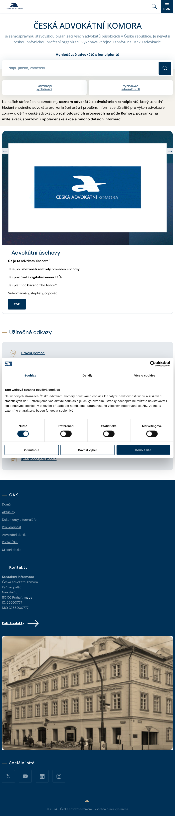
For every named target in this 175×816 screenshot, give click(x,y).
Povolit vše (143, 450)
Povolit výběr (87, 450)
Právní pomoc (33, 353)
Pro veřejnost (11, 527)
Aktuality (8, 512)
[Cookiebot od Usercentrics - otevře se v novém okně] (152, 364)
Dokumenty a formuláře (19, 520)
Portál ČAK (10, 542)
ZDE (17, 304)
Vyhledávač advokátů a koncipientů (87, 54)
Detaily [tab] (88, 375)
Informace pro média (39, 459)
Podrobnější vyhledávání (44, 87)
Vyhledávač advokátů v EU (130, 87)
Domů (6, 504)
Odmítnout (31, 450)
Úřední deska (11, 550)
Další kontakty (20, 623)
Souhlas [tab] (30, 375)
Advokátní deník (14, 535)
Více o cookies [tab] (144, 375)
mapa (28, 597)
